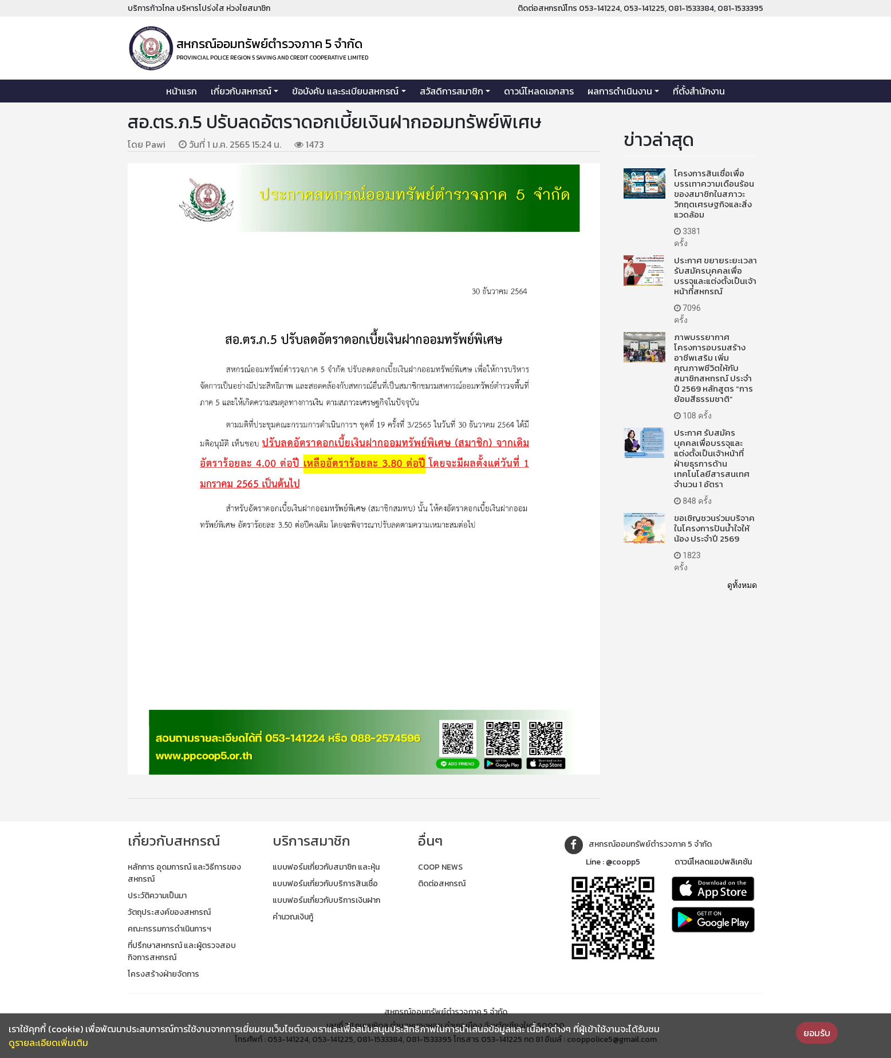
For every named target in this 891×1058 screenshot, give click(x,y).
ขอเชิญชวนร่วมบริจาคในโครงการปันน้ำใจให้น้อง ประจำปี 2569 (714, 528)
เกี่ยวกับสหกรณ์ (241, 91)
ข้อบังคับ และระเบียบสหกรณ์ (345, 91)
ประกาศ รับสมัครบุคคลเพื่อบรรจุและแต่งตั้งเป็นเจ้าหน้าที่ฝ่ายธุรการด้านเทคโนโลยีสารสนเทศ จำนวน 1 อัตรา (712, 458)
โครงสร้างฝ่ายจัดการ (163, 974)
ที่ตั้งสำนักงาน (699, 91)
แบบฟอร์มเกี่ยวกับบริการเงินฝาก (326, 900)
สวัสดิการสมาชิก (451, 91)
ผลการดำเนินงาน (620, 91)
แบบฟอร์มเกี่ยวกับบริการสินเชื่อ (325, 884)
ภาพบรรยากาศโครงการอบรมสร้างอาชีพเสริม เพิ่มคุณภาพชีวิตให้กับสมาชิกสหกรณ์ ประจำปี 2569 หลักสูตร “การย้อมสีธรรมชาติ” (713, 367)
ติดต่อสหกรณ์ (442, 884)
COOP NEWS (440, 867)
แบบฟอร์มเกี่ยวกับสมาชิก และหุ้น (326, 867)
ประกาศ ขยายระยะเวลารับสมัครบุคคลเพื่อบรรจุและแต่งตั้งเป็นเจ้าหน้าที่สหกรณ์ (715, 276)
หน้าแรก (181, 91)
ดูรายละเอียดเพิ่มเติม (48, 1042)
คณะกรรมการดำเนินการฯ (169, 929)
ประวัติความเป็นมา (157, 896)
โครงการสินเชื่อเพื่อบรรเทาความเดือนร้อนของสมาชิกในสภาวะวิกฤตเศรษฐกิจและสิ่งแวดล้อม (714, 194)
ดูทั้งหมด (742, 585)
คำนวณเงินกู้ (293, 917)
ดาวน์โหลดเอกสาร (539, 91)
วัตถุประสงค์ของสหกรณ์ (169, 912)
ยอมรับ (816, 1033)
